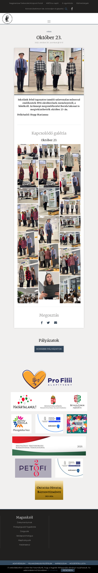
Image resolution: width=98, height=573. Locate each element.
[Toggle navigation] (49, 21)
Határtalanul (24, 545)
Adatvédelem (19, 563)
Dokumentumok (24, 522)
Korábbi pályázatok (49, 349)
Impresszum (61, 563)
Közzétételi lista (77, 563)
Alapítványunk (24, 540)
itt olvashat (52, 570)
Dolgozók (24, 531)
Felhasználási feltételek (40, 563)
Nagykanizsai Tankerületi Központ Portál (26, 3)
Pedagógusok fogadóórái (24, 527)
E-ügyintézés (67, 3)
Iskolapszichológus (24, 536)
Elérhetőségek (82, 3)
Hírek (49, 32)
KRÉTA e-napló (52, 3)
